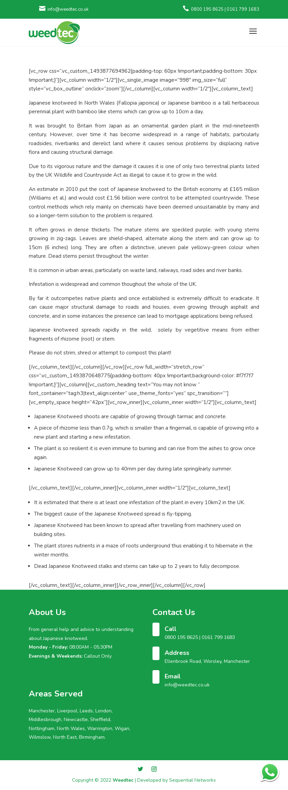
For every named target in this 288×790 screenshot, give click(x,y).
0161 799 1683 (218, 637)
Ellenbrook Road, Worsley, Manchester (207, 661)
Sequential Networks (192, 780)
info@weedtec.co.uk (187, 685)
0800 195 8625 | (183, 637)
